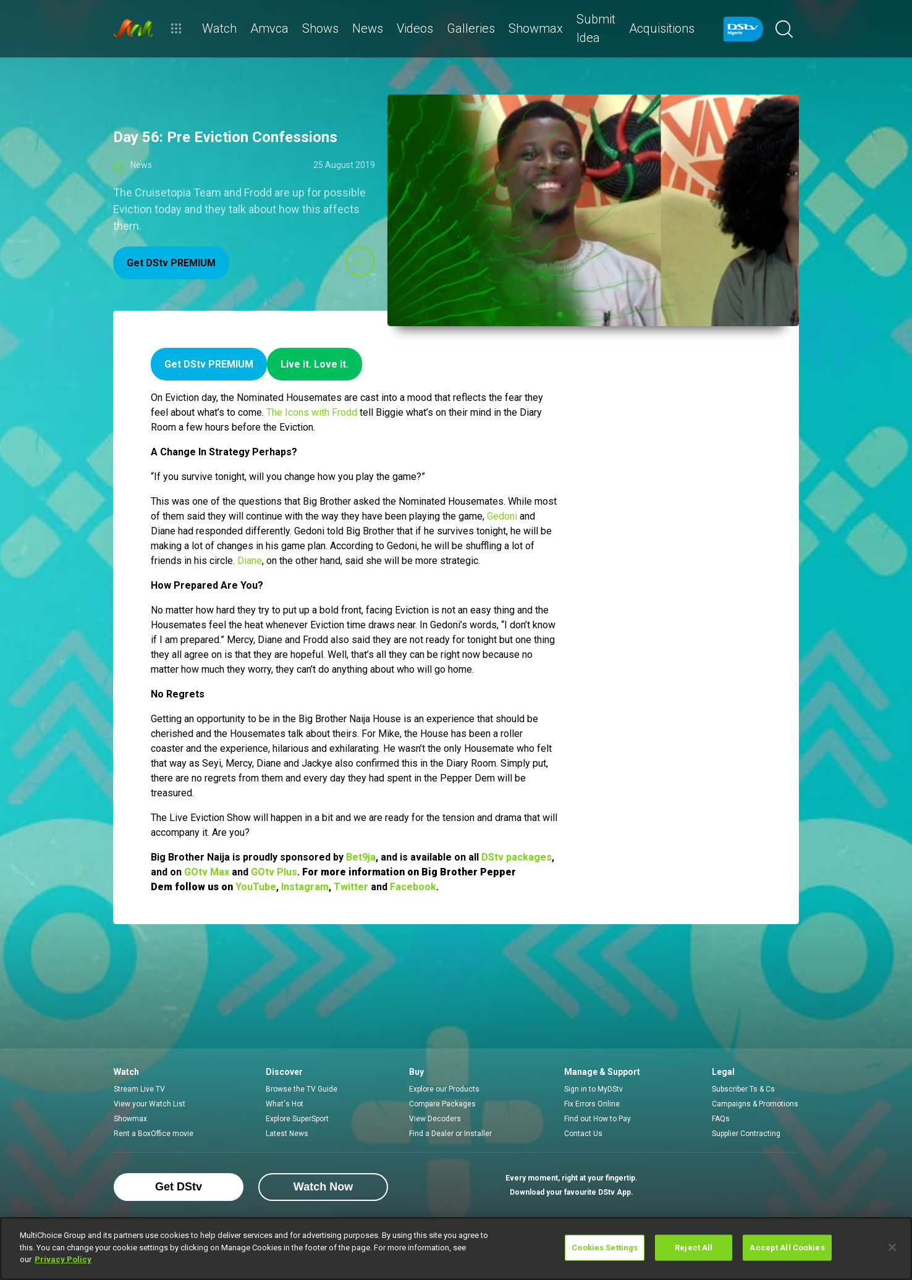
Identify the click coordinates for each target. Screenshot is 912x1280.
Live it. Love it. (314, 364)
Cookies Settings (605, 1247)
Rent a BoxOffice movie (153, 1133)
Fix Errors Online (592, 1104)
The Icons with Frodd (311, 412)
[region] (456, 1248)
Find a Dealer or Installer (450, 1133)
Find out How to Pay (597, 1118)
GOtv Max (206, 872)
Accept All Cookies (786, 1247)
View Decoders (435, 1118)
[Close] (892, 1247)
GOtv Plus (274, 872)
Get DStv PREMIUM (171, 263)
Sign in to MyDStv (593, 1089)
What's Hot (284, 1104)
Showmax (130, 1118)
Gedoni (502, 516)
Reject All (693, 1247)
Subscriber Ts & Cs (743, 1089)
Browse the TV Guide (301, 1089)
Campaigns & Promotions (755, 1104)
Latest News (287, 1133)
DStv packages (516, 857)
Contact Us (583, 1133)
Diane (249, 560)
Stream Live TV (139, 1089)
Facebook (413, 887)
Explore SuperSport (297, 1118)
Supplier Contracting (746, 1133)
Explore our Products (444, 1089)
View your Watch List (149, 1104)
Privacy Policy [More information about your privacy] (63, 1259)
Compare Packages (442, 1104)
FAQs (721, 1118)
